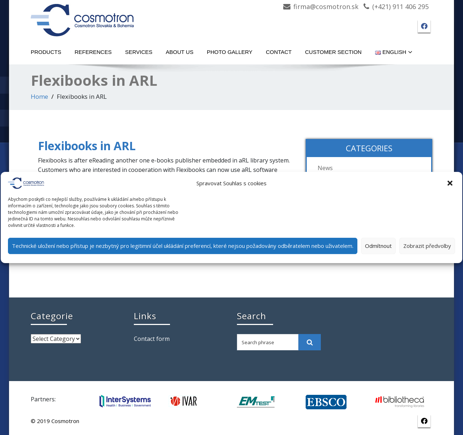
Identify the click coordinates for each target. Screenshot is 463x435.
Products (46, 52)
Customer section (333, 52)
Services (139, 52)
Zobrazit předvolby (427, 245)
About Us (179, 52)
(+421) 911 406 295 (400, 6)
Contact (279, 52)
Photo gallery (229, 52)
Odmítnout (378, 245)
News (325, 168)
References (93, 52)
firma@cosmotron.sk (325, 6)
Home (39, 96)
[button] (450, 183)
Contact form (152, 339)
